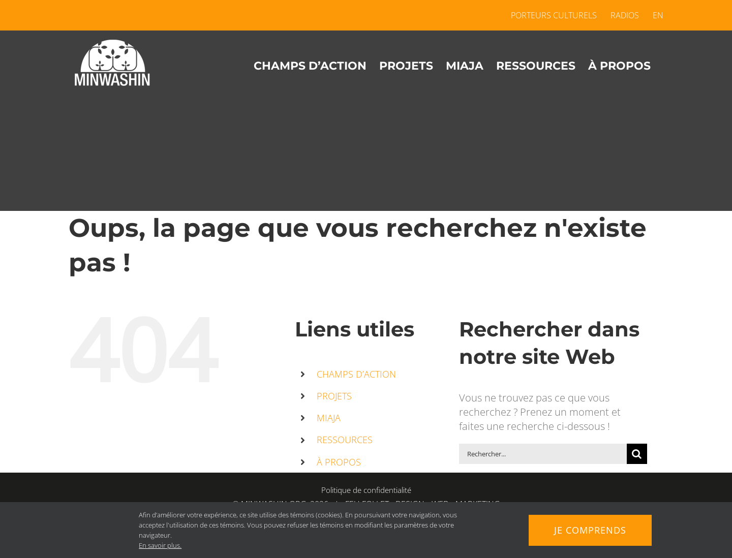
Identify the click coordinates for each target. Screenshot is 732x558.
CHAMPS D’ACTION (356, 374)
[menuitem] (654, 15)
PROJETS (334, 396)
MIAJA (329, 418)
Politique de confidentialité (366, 490)
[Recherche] (637, 454)
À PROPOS (339, 462)
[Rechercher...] (543, 454)
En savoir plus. (160, 545)
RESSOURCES (345, 439)
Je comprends (590, 530)
